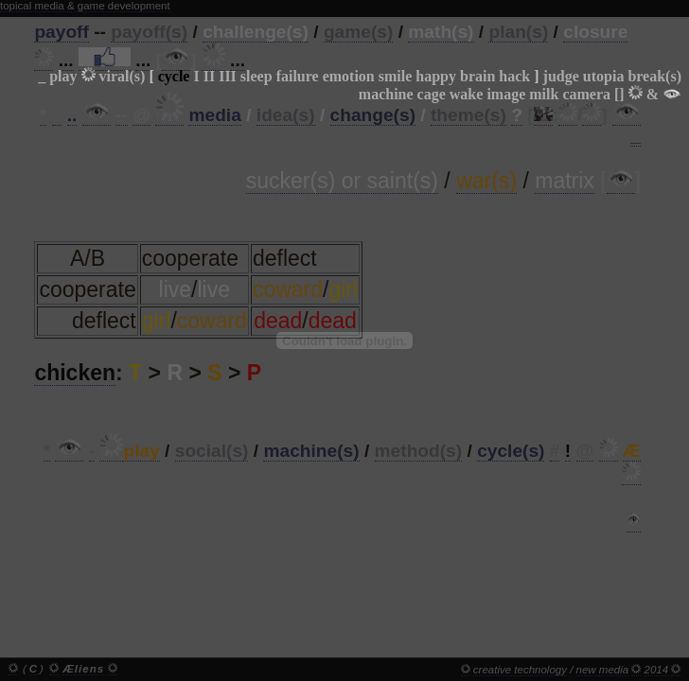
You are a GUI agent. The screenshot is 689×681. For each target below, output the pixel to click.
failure (297, 76)
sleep (256, 76)
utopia (604, 76)
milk (543, 94)
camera (586, 94)
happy (435, 76)
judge (561, 76)
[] (619, 94)
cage (431, 94)
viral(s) (122, 76)
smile (396, 76)
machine (386, 94)
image (505, 94)
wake (467, 94)
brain (477, 76)
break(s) (654, 76)
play (63, 76)
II (209, 76)
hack (514, 76)
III (228, 76)
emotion (349, 76)
